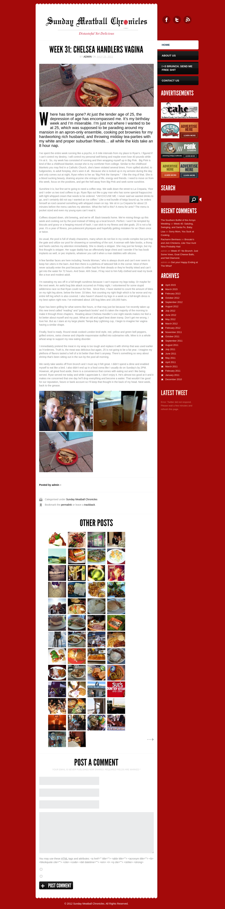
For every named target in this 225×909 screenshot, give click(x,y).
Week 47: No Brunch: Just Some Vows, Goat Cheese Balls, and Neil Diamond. (179, 254)
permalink (66, 504)
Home (166, 44)
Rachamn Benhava (171, 239)
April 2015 (170, 285)
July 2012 (170, 310)
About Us (169, 55)
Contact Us (170, 80)
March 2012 (171, 323)
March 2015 (171, 289)
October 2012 (172, 298)
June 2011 (170, 353)
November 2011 (173, 332)
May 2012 (170, 319)
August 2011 (171, 345)
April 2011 (170, 362)
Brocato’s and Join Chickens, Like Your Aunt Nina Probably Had (178, 243)
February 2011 (173, 370)
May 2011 (170, 358)
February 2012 (173, 328)
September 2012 (174, 302)
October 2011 (172, 336)
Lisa (163, 231)
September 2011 (174, 340)
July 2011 (170, 349)
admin (88, 56)
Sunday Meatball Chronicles (81, 499)
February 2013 (173, 293)
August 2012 (171, 306)
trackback (89, 504)
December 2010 (173, 379)
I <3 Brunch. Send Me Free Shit (177, 68)
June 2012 (170, 315)
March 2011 (171, 366)
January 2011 (172, 375)
